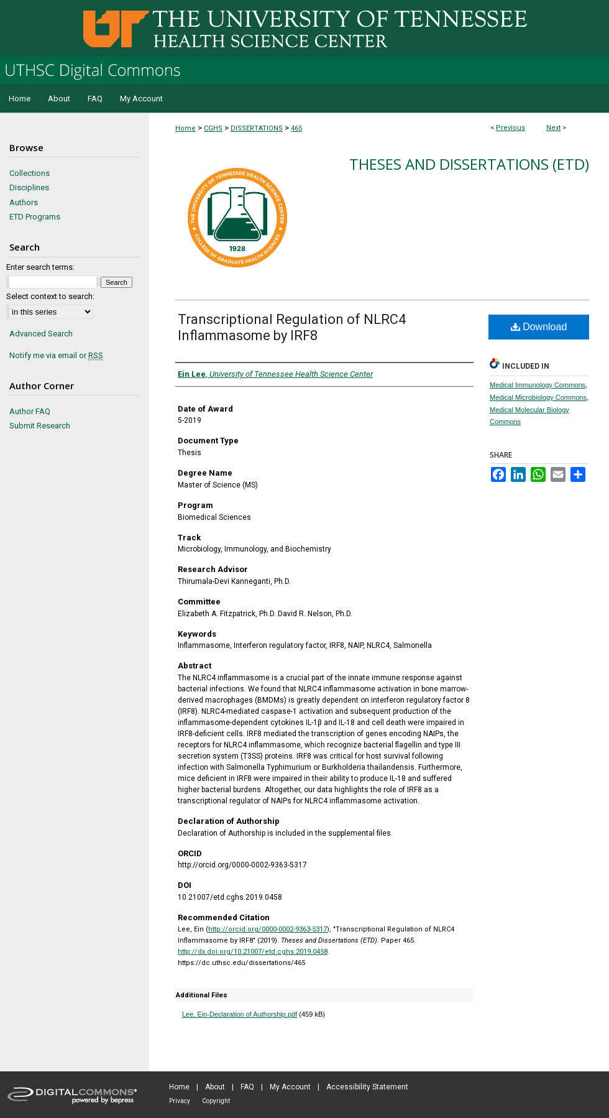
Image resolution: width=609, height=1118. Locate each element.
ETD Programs (34, 216)
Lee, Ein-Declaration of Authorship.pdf (239, 1014)
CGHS (213, 128)
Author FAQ (29, 411)
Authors (23, 202)
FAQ (247, 1087)
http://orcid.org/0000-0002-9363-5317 (267, 929)
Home (185, 128)
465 (296, 128)
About (215, 1087)
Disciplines (29, 187)
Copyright (216, 1100)
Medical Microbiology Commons (538, 397)
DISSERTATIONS (257, 128)
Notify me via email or (56, 356)
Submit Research (39, 425)
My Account (290, 1087)
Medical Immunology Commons (537, 385)
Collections (29, 173)
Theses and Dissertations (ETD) (469, 164)
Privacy (179, 1100)
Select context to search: (50, 296)
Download (539, 326)
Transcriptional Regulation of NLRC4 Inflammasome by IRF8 (292, 327)
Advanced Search (41, 333)
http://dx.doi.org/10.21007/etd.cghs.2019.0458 (252, 952)
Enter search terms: (40, 267)
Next (553, 128)
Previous (510, 128)
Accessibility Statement (367, 1087)
